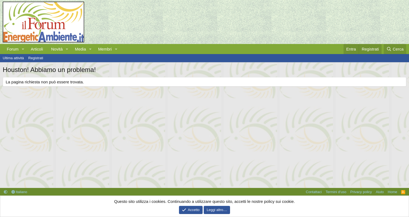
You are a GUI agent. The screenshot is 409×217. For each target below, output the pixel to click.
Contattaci (314, 192)
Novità (57, 49)
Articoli (37, 49)
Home (392, 192)
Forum (12, 49)
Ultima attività (13, 58)
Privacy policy (361, 192)
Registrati (35, 58)
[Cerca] (395, 49)
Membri (105, 49)
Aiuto (380, 192)
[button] (23, 49)
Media (80, 49)
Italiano (19, 192)
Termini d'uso (336, 192)
